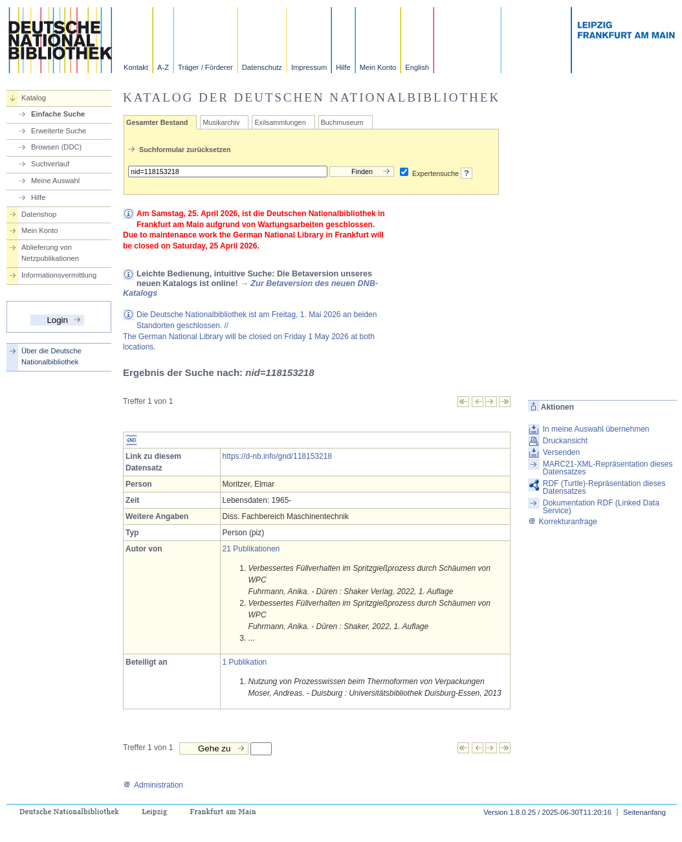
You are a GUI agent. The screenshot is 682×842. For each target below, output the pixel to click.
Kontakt (136, 67)
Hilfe (343, 67)
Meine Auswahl (55, 180)
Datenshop (38, 214)
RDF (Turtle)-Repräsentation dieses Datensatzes (604, 487)
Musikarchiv (221, 122)
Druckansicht (565, 440)
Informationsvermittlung (58, 275)
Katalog (33, 98)
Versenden (561, 452)
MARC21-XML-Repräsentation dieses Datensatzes (608, 468)
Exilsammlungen (279, 122)
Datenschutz (262, 67)
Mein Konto (378, 67)
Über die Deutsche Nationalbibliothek (51, 356)
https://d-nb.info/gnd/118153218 (277, 456)
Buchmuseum (342, 122)
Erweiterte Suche (58, 131)
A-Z (163, 67)
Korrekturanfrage (562, 521)
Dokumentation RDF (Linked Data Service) (601, 506)
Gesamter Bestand (157, 122)
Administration (153, 785)
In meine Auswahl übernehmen (596, 429)
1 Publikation (245, 662)
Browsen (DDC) (56, 147)
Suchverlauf (50, 164)
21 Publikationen (251, 548)
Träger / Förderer (205, 67)
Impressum (309, 67)
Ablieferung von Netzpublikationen (50, 252)
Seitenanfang (644, 812)
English (417, 67)
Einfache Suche (58, 114)
